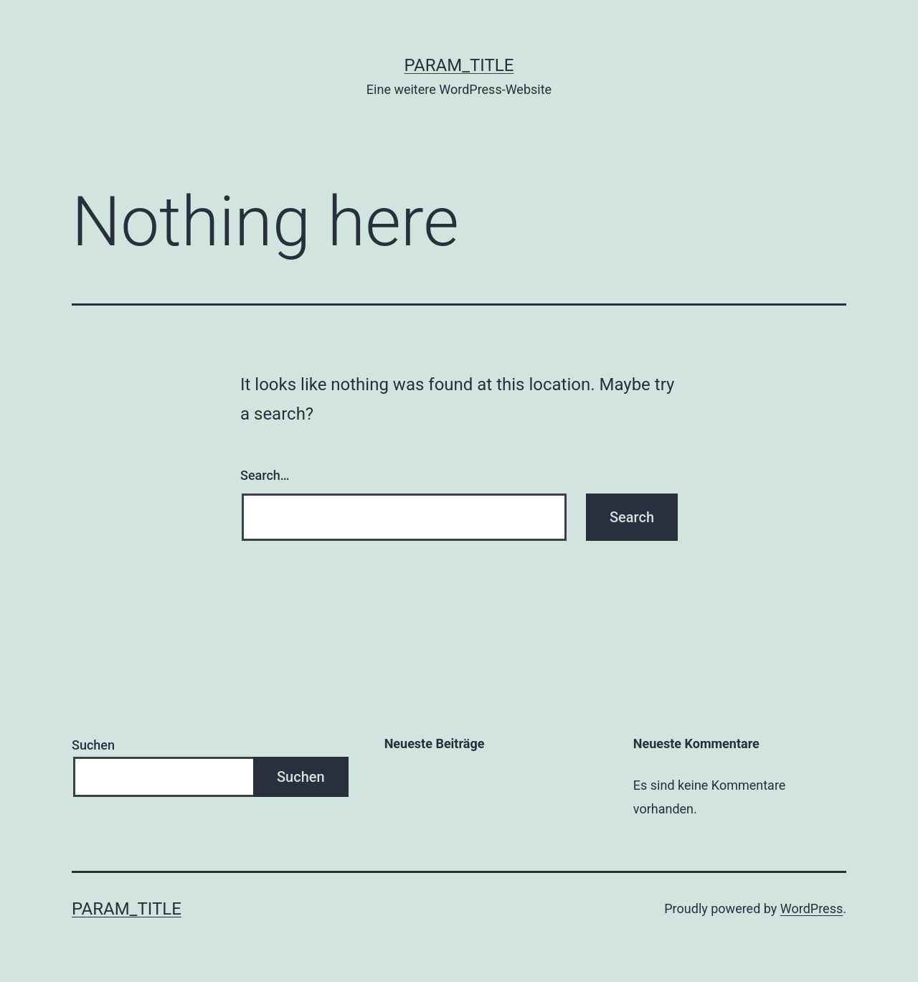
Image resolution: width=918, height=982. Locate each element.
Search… (265, 475)
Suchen (93, 744)
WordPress (811, 908)
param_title (459, 65)
